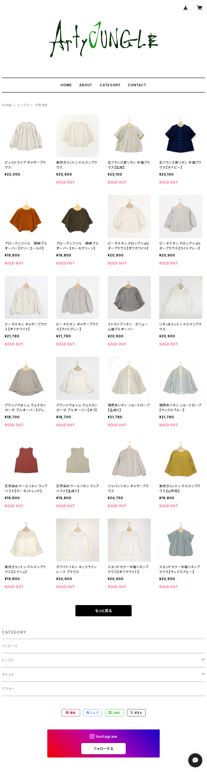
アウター (8, 689)
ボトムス (8, 674)
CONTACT (137, 85)
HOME (66, 85)
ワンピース (10, 646)
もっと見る (103, 610)
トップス (24, 105)
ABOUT (85, 85)
